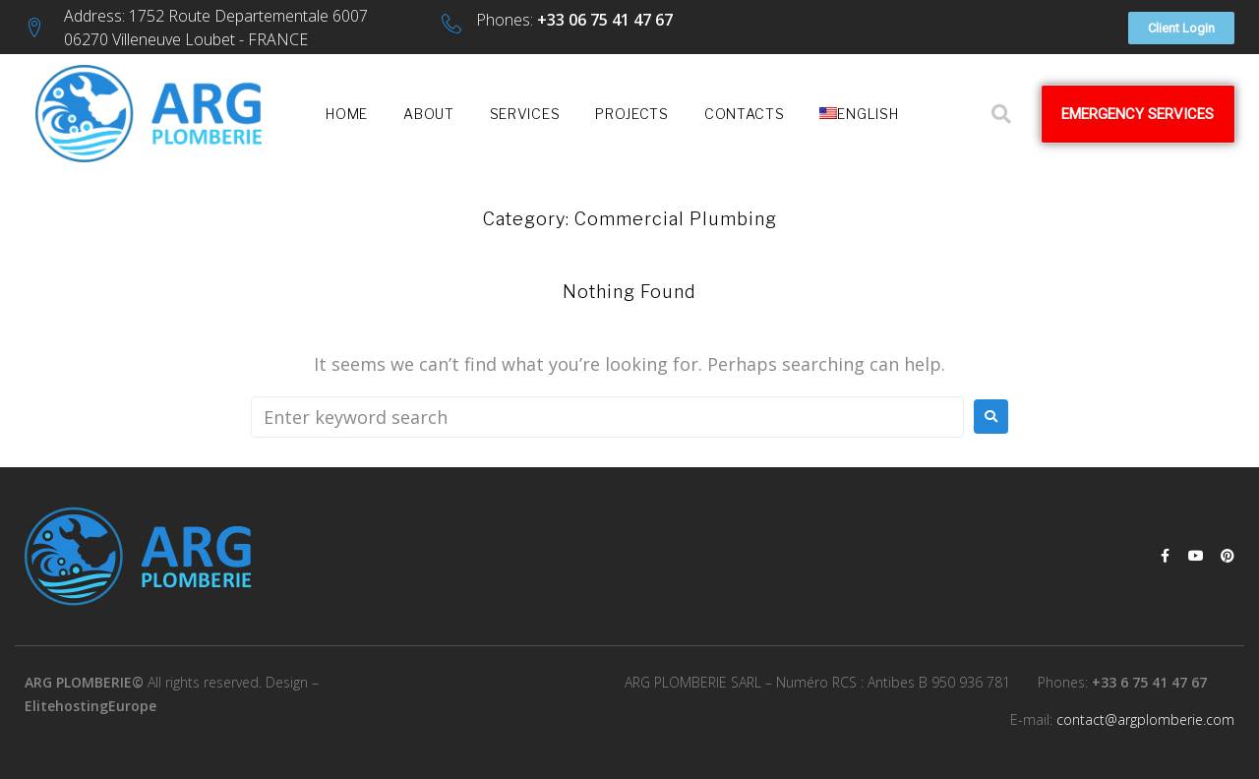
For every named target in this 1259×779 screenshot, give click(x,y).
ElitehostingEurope (90, 705)
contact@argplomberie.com (1145, 719)
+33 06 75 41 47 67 (605, 19)
